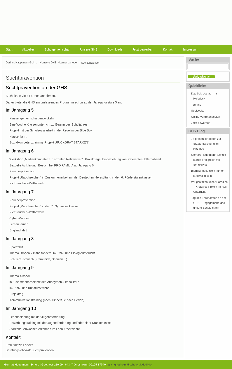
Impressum (190, 49)
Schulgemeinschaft (57, 49)
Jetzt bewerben (142, 49)
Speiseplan (198, 110)
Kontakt (168, 49)
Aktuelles (28, 49)
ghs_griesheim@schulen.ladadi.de (130, 364)
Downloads (114, 49)
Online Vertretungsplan (205, 116)
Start (9, 49)
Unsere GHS (89, 49)
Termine (196, 104)
